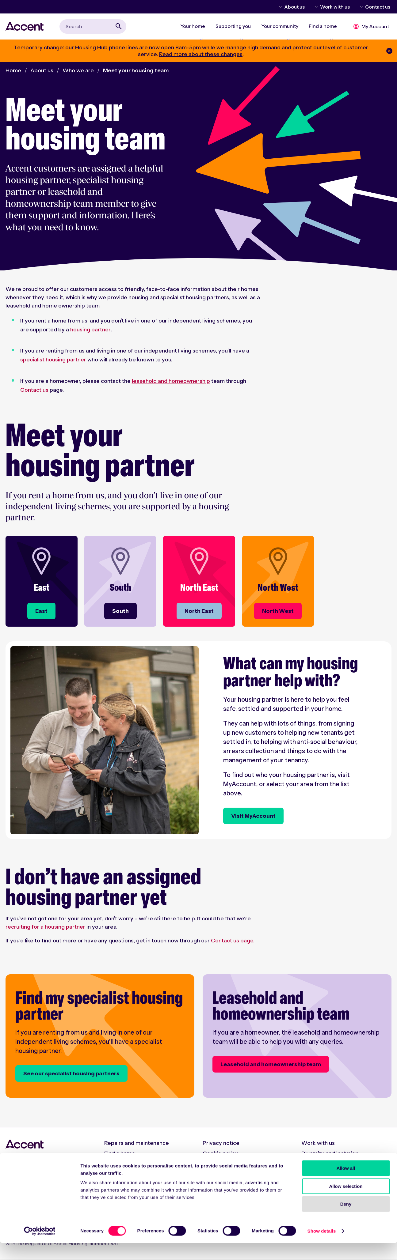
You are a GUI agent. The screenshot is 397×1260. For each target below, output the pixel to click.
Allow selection (345, 1203)
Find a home (119, 1154)
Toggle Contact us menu (360, 6)
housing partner (90, 333)
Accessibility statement (233, 1165)
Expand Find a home (324, 35)
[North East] (198, 614)
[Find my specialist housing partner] (100, 1038)
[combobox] (92, 28)
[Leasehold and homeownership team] (297, 1038)
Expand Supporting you (236, 35)
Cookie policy (220, 1154)
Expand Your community (282, 35)
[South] (119, 614)
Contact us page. (232, 944)
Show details (321, 1248)
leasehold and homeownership (171, 384)
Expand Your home (197, 35)
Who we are (78, 73)
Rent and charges (126, 1165)
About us (294, 7)
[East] (41, 614)
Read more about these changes (200, 57)
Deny (346, 1221)
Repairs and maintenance (136, 1144)
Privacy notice (221, 1144)
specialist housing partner (53, 363)
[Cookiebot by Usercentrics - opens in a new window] (40, 1248)
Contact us (377, 7)
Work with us (335, 7)
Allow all (346, 1185)
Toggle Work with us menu (315, 6)
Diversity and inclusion (329, 1154)
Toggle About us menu (279, 6)
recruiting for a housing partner (45, 930)
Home (13, 73)
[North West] (277, 614)
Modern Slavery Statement (336, 1165)
